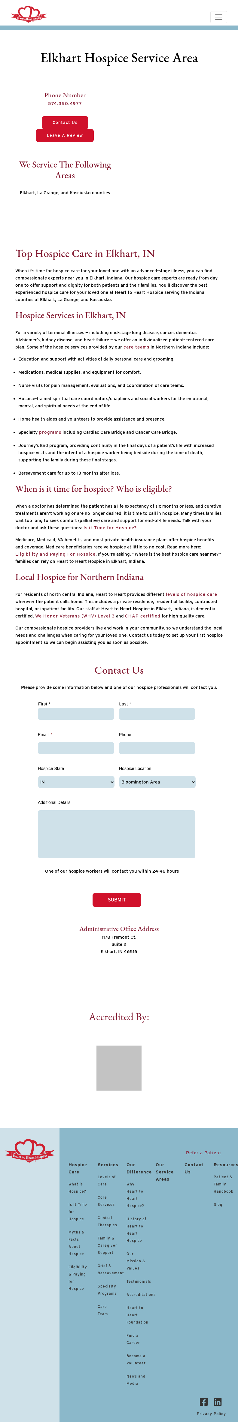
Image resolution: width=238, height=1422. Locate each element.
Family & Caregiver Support (107, 1244)
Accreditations (141, 1294)
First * (44, 704)
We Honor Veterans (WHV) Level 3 (75, 616)
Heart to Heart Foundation (137, 1314)
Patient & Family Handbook (223, 1183)
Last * (125, 704)
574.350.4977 (65, 103)
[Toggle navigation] (218, 17)
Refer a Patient (203, 1152)
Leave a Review (65, 135)
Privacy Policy (211, 1413)
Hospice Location (135, 768)
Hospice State (51, 768)
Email (45, 734)
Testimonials (139, 1281)
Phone (125, 734)
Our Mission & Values (136, 1260)
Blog (218, 1204)
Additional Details (54, 802)
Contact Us (65, 122)
